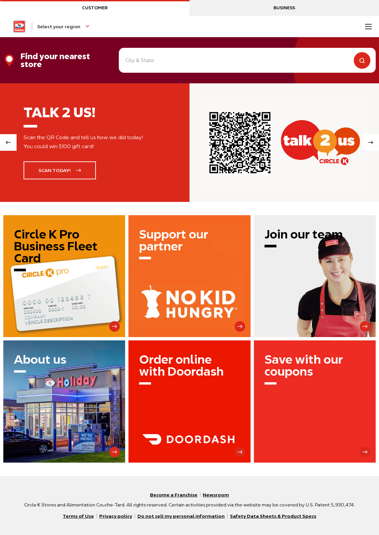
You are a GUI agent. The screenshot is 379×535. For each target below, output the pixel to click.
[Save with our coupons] (315, 401)
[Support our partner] (189, 276)
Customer (95, 7)
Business (284, 7)
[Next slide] (370, 142)
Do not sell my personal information (181, 516)
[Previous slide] (8, 142)
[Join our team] (315, 276)
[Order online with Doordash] (189, 401)
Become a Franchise (173, 494)
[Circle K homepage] (20, 26)
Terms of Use (78, 516)
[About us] (64, 401)
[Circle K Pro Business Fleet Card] (64, 276)
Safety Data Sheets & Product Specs (273, 516)
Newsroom (216, 494)
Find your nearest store (55, 60)
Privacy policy (115, 516)
